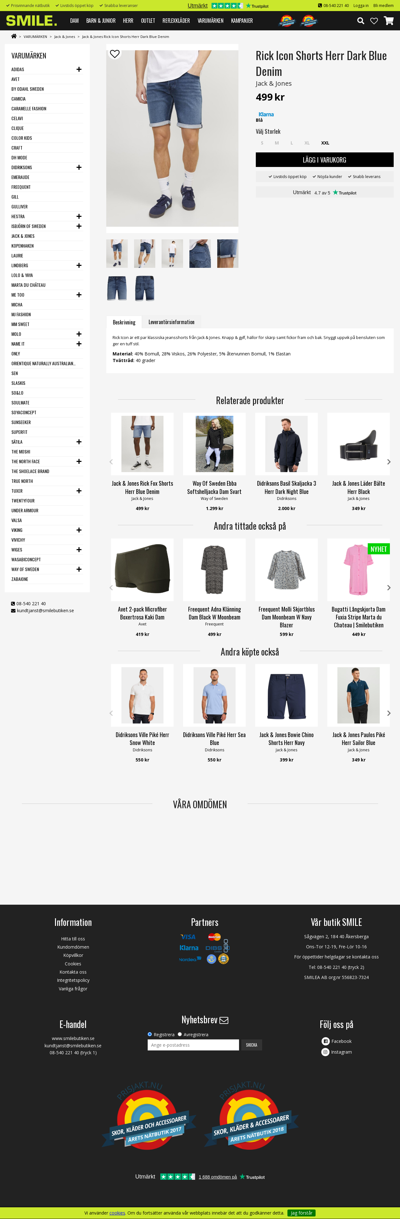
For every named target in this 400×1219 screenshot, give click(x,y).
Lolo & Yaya (22, 275)
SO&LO (17, 392)
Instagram (341, 1052)
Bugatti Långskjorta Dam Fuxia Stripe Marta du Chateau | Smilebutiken (358, 617)
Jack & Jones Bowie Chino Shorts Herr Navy (286, 738)
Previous (111, 462)
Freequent (21, 186)
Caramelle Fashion (28, 108)
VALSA (16, 520)
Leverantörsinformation (171, 322)
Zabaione (19, 579)
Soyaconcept (23, 412)
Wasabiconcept (26, 559)
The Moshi (20, 451)
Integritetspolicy (73, 980)
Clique (17, 128)
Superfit (19, 431)
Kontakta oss (73, 972)
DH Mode (19, 157)
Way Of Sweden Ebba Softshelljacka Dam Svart (214, 487)
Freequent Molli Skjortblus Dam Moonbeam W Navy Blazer (287, 617)
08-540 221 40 (336, 5)
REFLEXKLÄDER (176, 20)
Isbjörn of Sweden (28, 226)
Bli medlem (383, 5)
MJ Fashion (21, 314)
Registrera (164, 1034)
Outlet (148, 20)
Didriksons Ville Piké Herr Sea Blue (214, 738)
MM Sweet (20, 324)
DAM (74, 20)
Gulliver (19, 206)
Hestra (18, 216)
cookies (117, 1213)
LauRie (17, 255)
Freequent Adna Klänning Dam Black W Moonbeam (214, 613)
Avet (15, 79)
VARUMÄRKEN (211, 20)
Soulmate (20, 402)
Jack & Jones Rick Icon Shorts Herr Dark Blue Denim (125, 36)
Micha (16, 304)
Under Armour (24, 510)
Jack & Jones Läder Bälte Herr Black (358, 487)
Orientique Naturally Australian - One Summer (43, 363)
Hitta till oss (73, 939)
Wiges (16, 549)
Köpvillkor (73, 955)
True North (22, 480)
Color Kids (21, 137)
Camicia (18, 98)
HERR (128, 20)
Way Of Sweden (25, 569)
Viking (16, 529)
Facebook (341, 1041)
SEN (14, 373)
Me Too (17, 294)
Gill (15, 196)
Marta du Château (28, 284)
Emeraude (20, 177)
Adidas (17, 69)
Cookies (73, 964)
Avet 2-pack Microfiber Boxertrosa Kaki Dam (142, 613)
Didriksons (21, 167)
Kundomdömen (73, 947)
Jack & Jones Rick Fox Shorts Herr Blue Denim (142, 487)
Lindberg (19, 265)
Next (389, 462)
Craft (16, 147)
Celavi (17, 118)
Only (15, 353)
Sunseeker (21, 422)
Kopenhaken (22, 245)
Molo (16, 333)
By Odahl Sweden (27, 88)
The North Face (25, 461)
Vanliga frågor (73, 989)
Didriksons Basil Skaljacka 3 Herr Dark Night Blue (286, 487)
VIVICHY (18, 539)
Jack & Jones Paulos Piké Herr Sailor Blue (358, 738)
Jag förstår (301, 1213)
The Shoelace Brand (30, 471)
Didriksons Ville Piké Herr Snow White (142, 738)
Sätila (16, 441)
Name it (18, 343)
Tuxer (16, 490)
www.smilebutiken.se (73, 1038)
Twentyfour (22, 500)
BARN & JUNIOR (101, 20)
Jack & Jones (64, 36)
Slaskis (18, 382)
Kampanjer (242, 20)
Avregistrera (196, 1034)
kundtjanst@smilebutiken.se (45, 610)
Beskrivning (124, 322)
